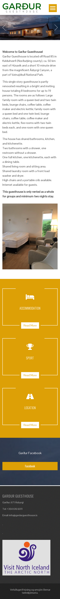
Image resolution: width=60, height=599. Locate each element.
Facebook (30, 466)
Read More (30, 325)
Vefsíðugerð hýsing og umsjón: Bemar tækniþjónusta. (30, 591)
